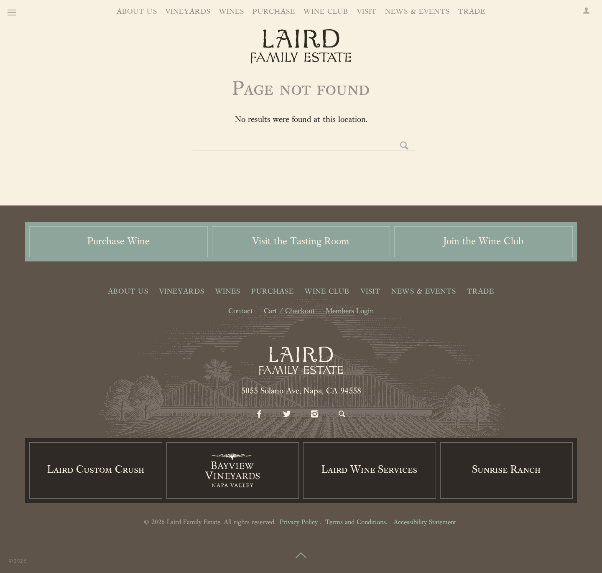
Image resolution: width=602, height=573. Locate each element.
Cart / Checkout (289, 311)
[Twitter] (287, 415)
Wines (232, 12)
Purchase (274, 12)
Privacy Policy (299, 522)
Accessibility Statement (424, 522)
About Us (137, 12)
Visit (367, 12)
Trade (472, 12)
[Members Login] (586, 11)
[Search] (342, 415)
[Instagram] (314, 415)
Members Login (350, 311)
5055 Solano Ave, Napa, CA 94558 (301, 391)
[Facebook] (259, 415)
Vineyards (188, 12)
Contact (240, 311)
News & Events (417, 12)
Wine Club (326, 12)
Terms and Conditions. (356, 522)
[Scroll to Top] (301, 550)
